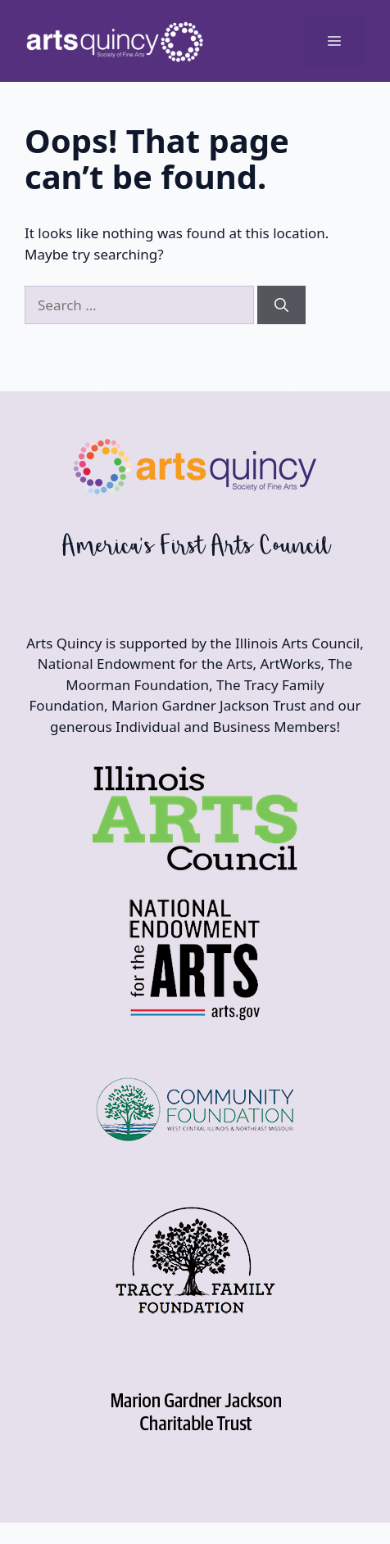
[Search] (281, 305)
